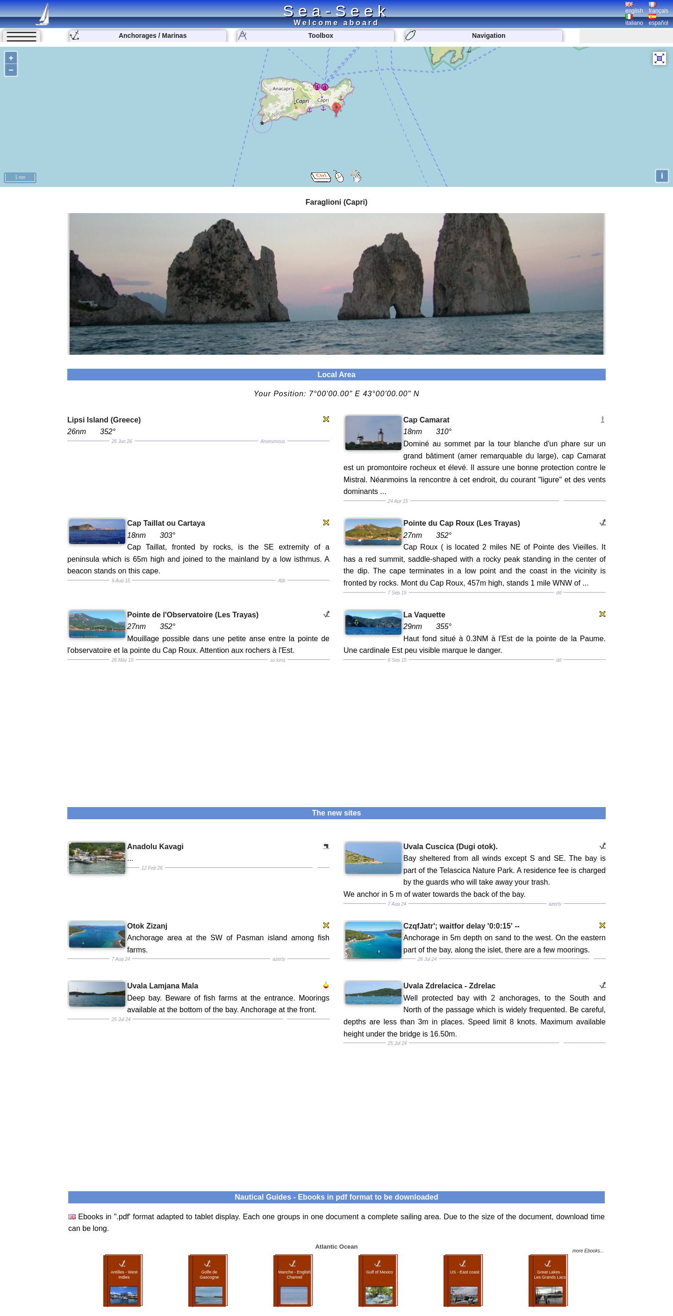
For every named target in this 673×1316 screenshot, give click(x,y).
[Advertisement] (336, 727)
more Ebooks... (588, 1250)
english (634, 8)
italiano (634, 20)
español (658, 20)
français (658, 8)
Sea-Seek (336, 11)
